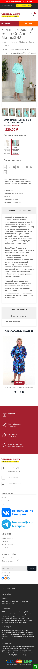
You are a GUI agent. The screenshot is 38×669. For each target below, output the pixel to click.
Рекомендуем (6, 627)
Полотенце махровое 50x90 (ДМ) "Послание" (15, 630)
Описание (11, 210)
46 (9, 167)
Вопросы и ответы (18, 316)
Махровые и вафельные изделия (22, 42)
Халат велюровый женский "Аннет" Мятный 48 (17, 121)
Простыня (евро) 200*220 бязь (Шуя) (13, 651)
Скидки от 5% (26, 602)
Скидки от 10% (6, 604)
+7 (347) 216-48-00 (13, 477)
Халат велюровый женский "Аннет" (17, 49)
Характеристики (24, 210)
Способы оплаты (7, 548)
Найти (32, 568)
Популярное (6, 608)
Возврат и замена (7, 538)
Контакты (4, 497)
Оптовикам (5, 541)
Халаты (7, 46)
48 (14, 167)
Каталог (4, 42)
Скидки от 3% (16, 602)
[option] (19, 78)
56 (31, 167)
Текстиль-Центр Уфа (11, 588)
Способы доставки (7, 544)
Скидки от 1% (6, 602)
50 (18, 167)
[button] (11, 5)
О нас (3, 504)
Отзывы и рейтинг (19, 310)
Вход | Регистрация (24, 5)
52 (22, 167)
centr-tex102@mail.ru (14, 484)
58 (5, 172)
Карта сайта (6, 594)
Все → (14, 604)
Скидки (4, 598)
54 (27, 167)
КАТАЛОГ (7, 24)
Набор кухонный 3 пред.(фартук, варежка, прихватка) (18, 647)
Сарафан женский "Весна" (10, 632)
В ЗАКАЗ (19, 366)
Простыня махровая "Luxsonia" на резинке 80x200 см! (19, 371)
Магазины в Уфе (6, 501)
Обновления (6, 643)
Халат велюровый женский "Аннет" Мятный (20, 53)
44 (5, 167)
